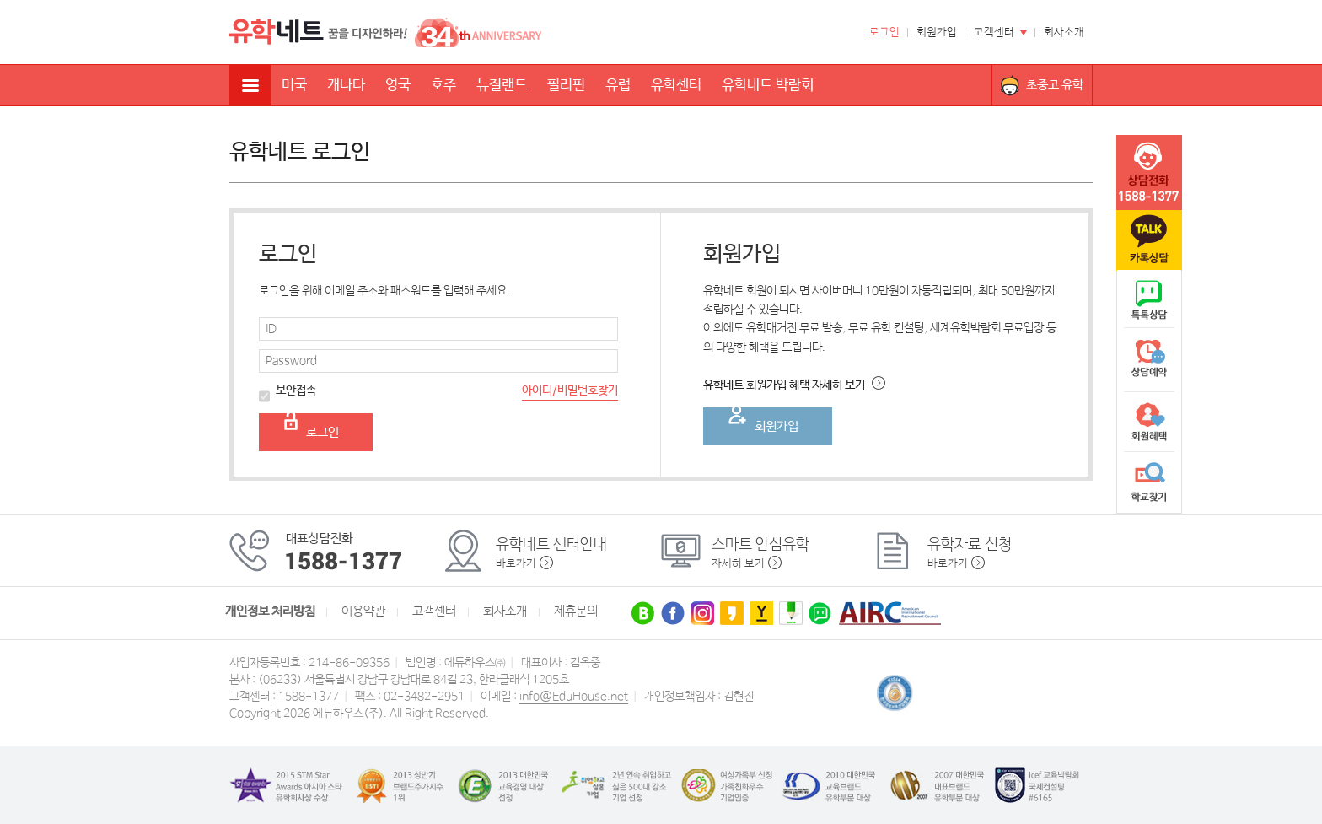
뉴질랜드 (501, 86)
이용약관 (363, 611)
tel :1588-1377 (1149, 173)
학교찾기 (1149, 482)
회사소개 (1064, 32)
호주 (443, 86)
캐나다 (346, 86)
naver (1149, 300)
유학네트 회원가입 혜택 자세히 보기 (794, 385)
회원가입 (936, 32)
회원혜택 (1149, 421)
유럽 (618, 86)
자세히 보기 (738, 563)
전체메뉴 (250, 85)
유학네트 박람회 (768, 86)
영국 (398, 86)
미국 (294, 86)
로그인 (884, 32)
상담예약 (1149, 361)
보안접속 (287, 392)
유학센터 (676, 86)
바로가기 (516, 563)
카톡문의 (1149, 240)
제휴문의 (576, 611)
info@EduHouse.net (573, 696)
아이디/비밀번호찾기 (570, 390)
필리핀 (566, 86)
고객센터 (994, 32)
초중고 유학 (1054, 85)
